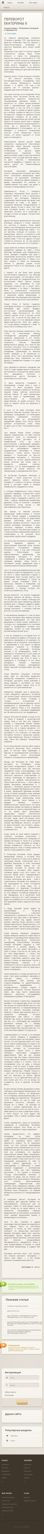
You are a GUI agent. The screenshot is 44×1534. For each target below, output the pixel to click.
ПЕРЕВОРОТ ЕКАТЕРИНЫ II (15, 21)
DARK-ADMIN (11, 34)
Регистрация (9, 1395)
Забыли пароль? (10, 1392)
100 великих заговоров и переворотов (21, 29)
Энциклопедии (10, 28)
